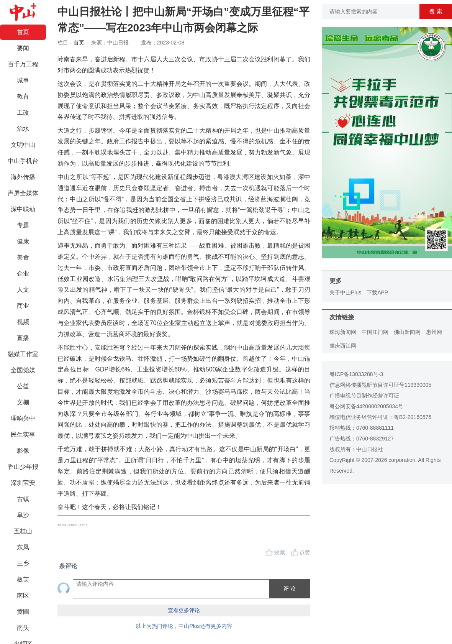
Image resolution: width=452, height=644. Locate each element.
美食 (23, 257)
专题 (23, 225)
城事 (23, 80)
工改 (23, 112)
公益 (23, 386)
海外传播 (23, 177)
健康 (23, 241)
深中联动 (23, 209)
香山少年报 (23, 466)
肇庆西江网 (342, 346)
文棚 (23, 402)
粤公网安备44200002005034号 (366, 406)
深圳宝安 (23, 483)
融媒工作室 (23, 354)
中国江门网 (375, 332)
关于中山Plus (345, 292)
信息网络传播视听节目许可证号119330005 (380, 385)
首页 (23, 32)
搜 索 (435, 11)
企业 (23, 273)
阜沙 (23, 515)
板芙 (23, 579)
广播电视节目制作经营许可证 (364, 396)
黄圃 (23, 611)
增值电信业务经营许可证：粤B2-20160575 (380, 417)
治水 (23, 128)
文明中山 (23, 144)
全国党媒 (23, 370)
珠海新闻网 (342, 332)
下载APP (377, 292)
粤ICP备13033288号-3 (356, 374)
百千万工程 (23, 64)
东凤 (23, 547)
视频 (23, 322)
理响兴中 (23, 418)
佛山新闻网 (407, 332)
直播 (23, 338)
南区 (23, 595)
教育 (23, 96)
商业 (23, 305)
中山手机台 (23, 161)
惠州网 (434, 332)
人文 (23, 289)
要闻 (23, 48)
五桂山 (23, 531)
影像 (23, 450)
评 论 (289, 588)
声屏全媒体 (23, 193)
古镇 (23, 499)
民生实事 (23, 434)
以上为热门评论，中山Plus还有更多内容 (184, 626)
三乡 (23, 563)
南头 (23, 627)
